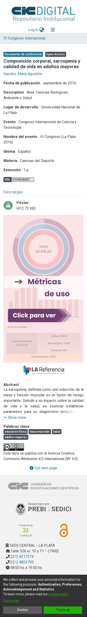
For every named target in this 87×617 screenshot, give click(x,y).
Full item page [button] (43, 468)
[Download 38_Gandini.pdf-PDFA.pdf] (43, 205)
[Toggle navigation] (52, 29)
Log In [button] (33, 29)
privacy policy (58, 594)
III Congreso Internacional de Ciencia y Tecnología (27, 38)
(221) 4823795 (22, 562)
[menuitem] (42, 30)
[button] (14, 418)
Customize (11, 600)
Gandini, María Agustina (22, 74)
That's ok (63, 610)
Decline (22, 610)
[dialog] (43, 596)
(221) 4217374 (22, 556)
